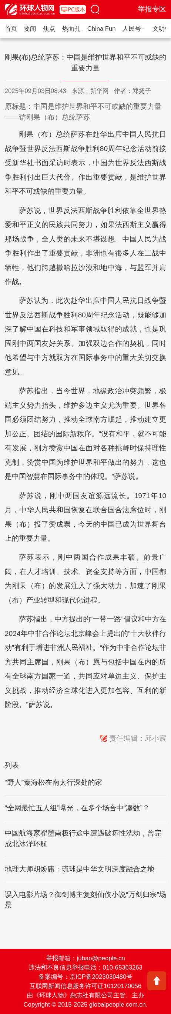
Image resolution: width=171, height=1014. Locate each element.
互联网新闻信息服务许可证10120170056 (85, 986)
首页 (11, 28)
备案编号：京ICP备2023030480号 (85, 976)
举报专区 (152, 9)
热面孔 (71, 28)
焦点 (49, 28)
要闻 (30, 28)
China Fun (101, 28)
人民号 (134, 28)
